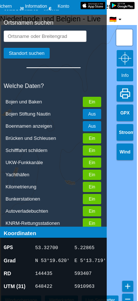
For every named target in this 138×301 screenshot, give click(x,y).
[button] (124, 37)
